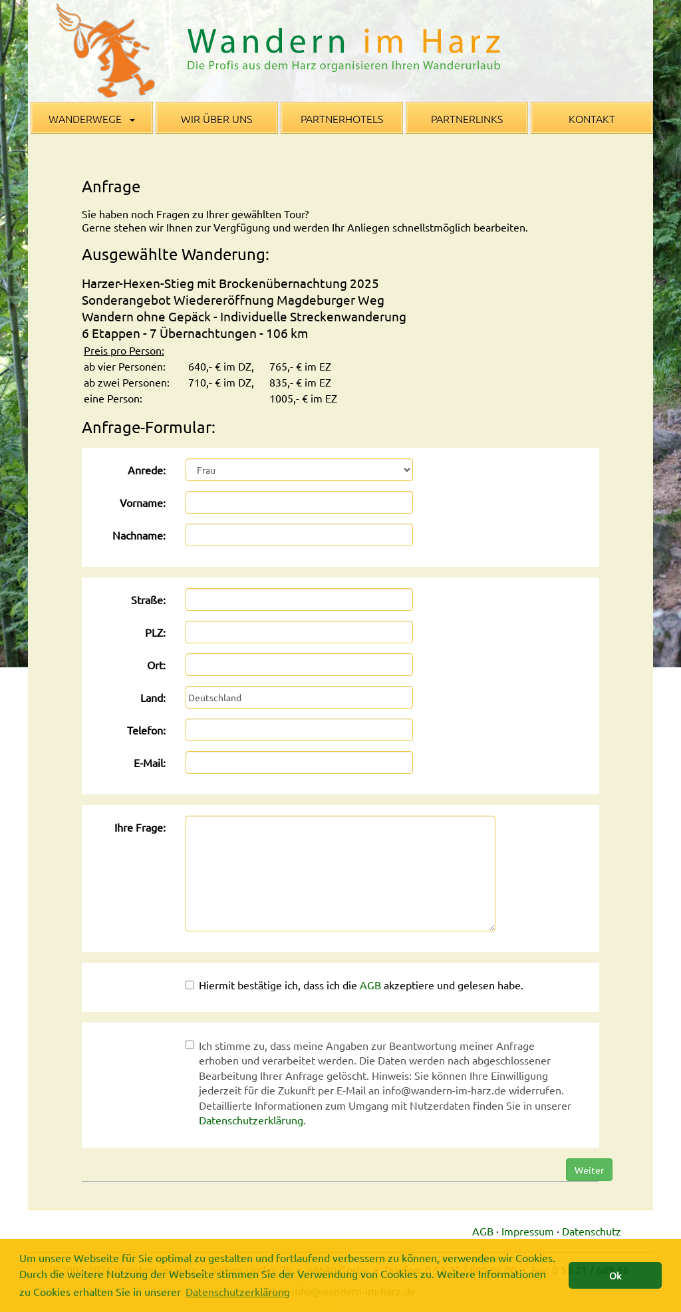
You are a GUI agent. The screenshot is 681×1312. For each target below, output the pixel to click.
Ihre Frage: (140, 827)
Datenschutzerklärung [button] (238, 1291)
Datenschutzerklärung (251, 1119)
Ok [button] (615, 1275)
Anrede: (147, 469)
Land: (153, 697)
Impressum (527, 1230)
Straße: (148, 599)
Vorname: (143, 502)
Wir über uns (216, 118)
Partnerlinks (467, 118)
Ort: (156, 664)
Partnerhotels (342, 118)
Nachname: (139, 535)
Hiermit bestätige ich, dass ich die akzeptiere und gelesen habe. (354, 984)
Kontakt (592, 118)
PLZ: (155, 632)
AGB (370, 984)
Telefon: (146, 730)
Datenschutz (591, 1230)
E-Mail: (150, 762)
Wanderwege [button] (92, 118)
